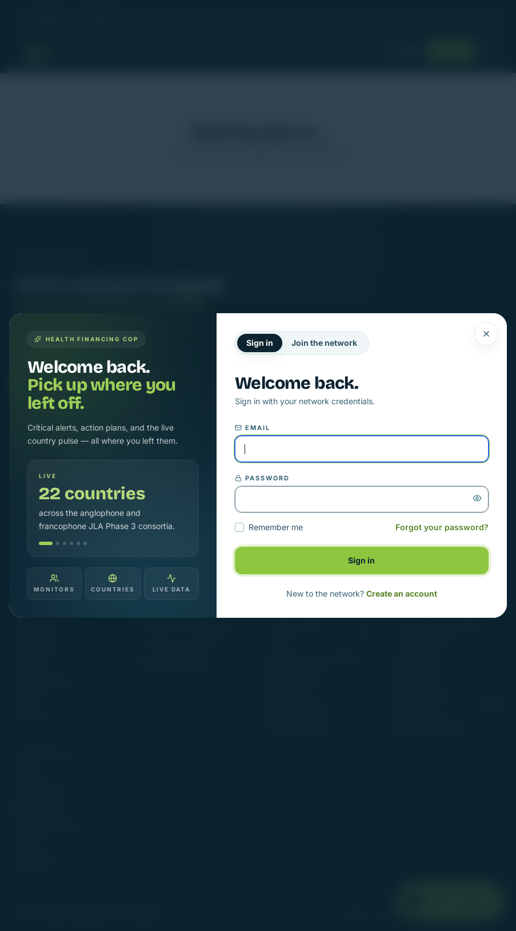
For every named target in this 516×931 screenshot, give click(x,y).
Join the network (324, 343)
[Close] (486, 333)
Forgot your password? (442, 527)
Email (252, 428)
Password (262, 478)
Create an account (401, 593)
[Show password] (477, 498)
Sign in (259, 343)
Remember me (269, 527)
